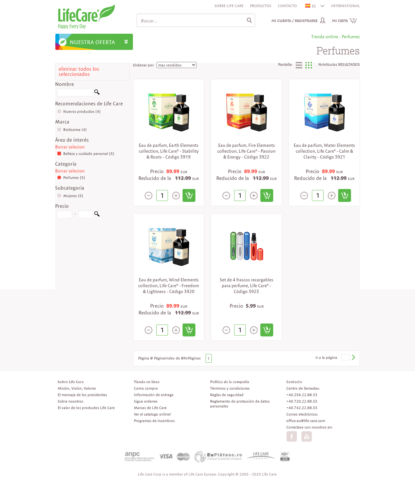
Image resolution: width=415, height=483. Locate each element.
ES (310, 6)
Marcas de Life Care (150, 407)
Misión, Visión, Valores (77, 388)
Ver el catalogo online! (152, 414)
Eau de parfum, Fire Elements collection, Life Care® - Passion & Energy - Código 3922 (246, 151)
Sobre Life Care (228, 5)
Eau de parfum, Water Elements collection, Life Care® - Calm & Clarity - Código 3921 (324, 151)
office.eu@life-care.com (305, 420)
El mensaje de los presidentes (82, 394)
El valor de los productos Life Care (86, 407)
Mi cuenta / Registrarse (294, 20)
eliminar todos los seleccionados (79, 71)
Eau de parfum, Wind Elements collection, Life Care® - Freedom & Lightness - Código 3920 (168, 285)
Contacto (287, 5)
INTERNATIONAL (345, 5)
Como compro (146, 388)
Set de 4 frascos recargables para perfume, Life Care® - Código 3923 (246, 285)
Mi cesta (344, 20)
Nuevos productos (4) (79, 111)
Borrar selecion (70, 147)
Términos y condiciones (230, 388)
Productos (260, 5)
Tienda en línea (147, 381)
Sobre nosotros (70, 401)
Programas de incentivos (154, 420)
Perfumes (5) (71, 177)
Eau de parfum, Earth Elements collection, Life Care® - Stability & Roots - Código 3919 (169, 151)
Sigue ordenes (146, 401)
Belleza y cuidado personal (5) (85, 153)
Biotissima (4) (72, 129)
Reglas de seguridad (226, 394)
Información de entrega (153, 394)
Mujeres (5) (70, 195)
